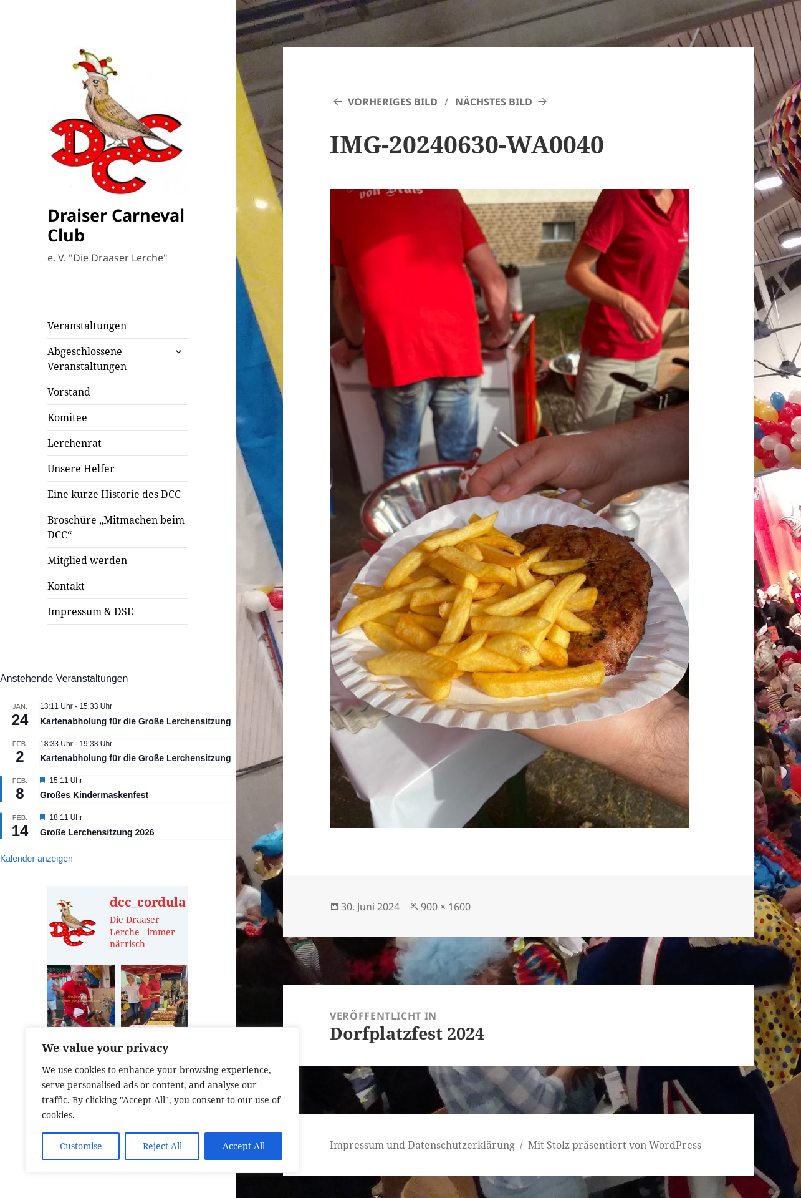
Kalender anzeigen (36, 859)
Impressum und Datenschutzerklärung (422, 1145)
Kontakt (66, 586)
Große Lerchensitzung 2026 (97, 832)
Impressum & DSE (90, 611)
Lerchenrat (74, 443)
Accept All (244, 1146)
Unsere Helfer (81, 468)
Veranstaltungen (87, 326)
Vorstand (68, 392)
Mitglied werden (87, 560)
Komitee (67, 417)
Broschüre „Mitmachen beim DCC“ (116, 527)
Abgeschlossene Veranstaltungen (87, 358)
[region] (162, 1100)
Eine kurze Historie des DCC (114, 494)
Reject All (162, 1146)
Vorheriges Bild (393, 102)
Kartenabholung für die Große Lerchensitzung (135, 721)
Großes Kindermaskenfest (94, 795)
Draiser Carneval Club (116, 224)
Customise (81, 1146)
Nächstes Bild (493, 102)
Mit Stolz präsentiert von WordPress (614, 1145)
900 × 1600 (446, 906)
